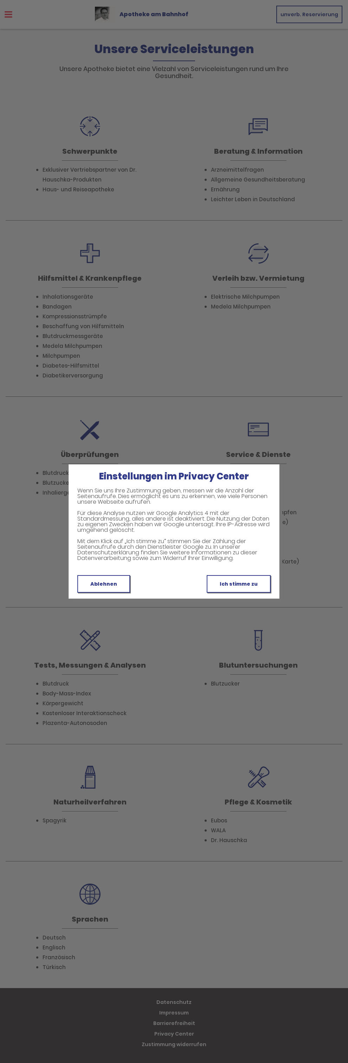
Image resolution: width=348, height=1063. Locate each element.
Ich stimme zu (239, 583)
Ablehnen (103, 583)
